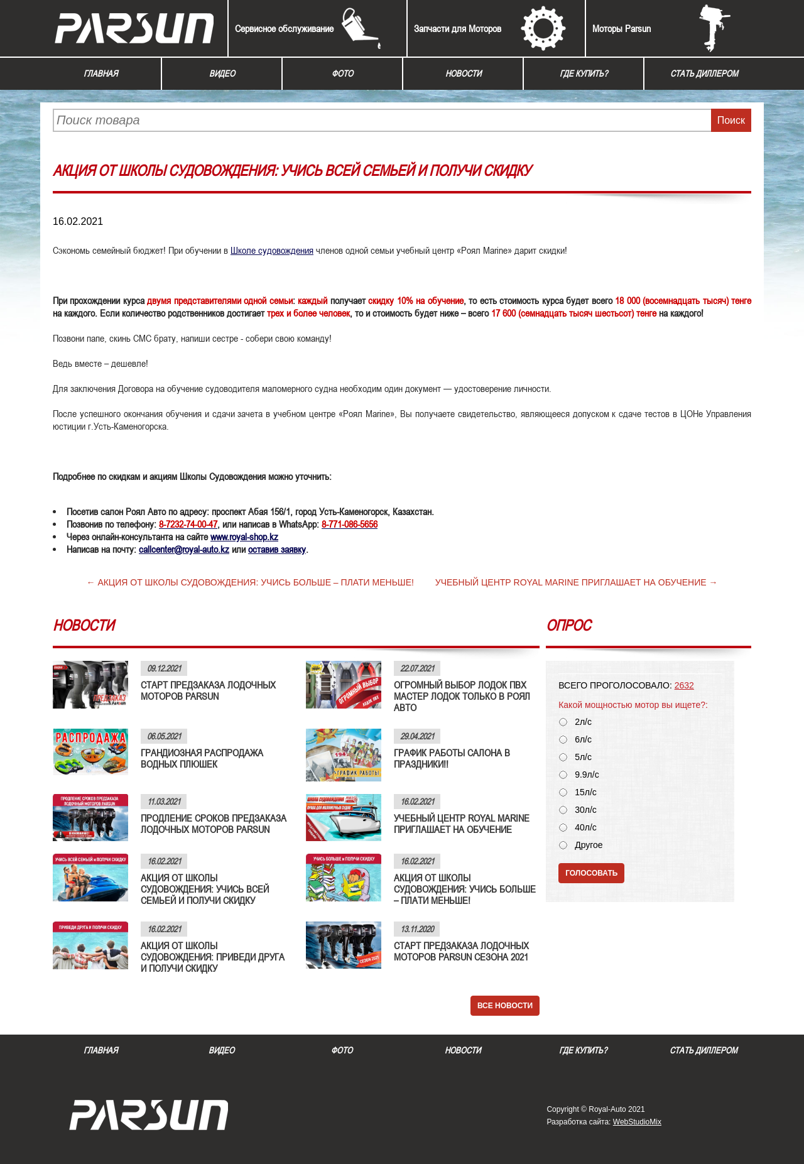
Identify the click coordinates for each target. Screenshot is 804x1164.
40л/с (586, 827)
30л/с (586, 810)
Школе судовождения (272, 250)
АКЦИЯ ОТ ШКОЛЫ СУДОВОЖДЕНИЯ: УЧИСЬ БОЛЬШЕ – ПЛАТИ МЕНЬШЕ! (255, 582)
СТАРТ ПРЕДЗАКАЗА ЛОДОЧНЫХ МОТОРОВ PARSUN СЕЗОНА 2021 (461, 951)
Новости (463, 73)
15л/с (586, 792)
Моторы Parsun (621, 28)
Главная (100, 73)
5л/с (583, 757)
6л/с (583, 739)
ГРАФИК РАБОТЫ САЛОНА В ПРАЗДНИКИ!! (452, 758)
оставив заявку (277, 549)
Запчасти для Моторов (457, 28)
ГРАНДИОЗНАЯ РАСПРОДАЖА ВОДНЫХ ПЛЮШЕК (202, 758)
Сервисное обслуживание (284, 28)
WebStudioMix (637, 1122)
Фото (342, 73)
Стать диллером (704, 73)
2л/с (583, 722)
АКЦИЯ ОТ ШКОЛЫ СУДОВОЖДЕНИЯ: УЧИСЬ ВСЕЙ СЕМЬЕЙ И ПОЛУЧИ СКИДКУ (205, 889)
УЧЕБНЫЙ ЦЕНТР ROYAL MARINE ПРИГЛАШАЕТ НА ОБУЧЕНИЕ (571, 582)
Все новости (505, 1005)
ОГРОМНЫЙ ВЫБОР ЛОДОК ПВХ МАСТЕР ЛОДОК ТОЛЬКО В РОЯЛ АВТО (462, 696)
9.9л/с (587, 775)
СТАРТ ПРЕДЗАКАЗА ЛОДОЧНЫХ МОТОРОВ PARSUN (208, 690)
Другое (588, 845)
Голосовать (591, 873)
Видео (222, 73)
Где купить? (583, 73)
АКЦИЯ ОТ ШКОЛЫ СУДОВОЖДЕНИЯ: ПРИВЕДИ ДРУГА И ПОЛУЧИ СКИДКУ (213, 957)
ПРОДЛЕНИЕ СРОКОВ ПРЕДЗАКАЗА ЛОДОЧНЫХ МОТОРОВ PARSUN (213, 823)
